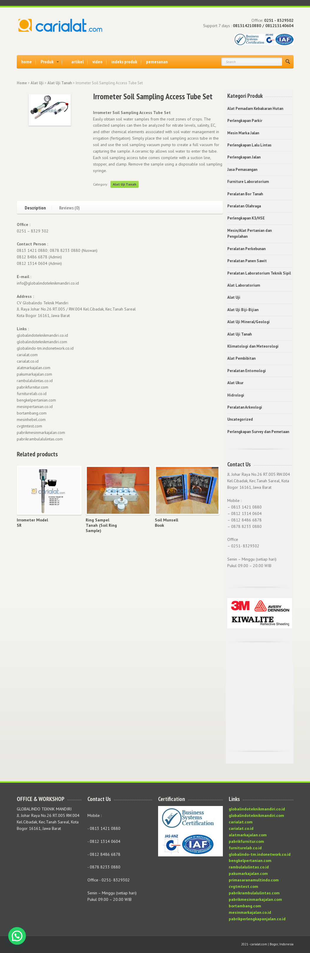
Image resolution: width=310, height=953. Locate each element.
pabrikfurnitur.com (246, 841)
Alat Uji (37, 82)
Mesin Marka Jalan (243, 133)
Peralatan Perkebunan (246, 248)
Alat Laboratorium (243, 285)
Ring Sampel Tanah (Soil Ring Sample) (101, 525)
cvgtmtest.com (243, 886)
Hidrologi (235, 395)
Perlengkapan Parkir (244, 120)
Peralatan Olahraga (244, 206)
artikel (77, 62)
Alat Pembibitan (241, 358)
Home (22, 82)
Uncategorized (240, 419)
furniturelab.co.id (245, 847)
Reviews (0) (69, 207)
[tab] (38, 207)
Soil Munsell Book (166, 522)
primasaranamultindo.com (254, 880)
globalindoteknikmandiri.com (256, 815)
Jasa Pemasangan (242, 169)
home (26, 62)
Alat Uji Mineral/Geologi (248, 321)
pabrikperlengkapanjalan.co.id (257, 918)
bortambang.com (245, 906)
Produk (47, 62)
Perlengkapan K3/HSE (246, 218)
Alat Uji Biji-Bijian (242, 309)
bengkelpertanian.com (250, 860)
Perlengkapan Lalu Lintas (249, 145)
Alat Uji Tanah (59, 82)
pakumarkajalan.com (248, 873)
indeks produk (124, 62)
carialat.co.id (241, 828)
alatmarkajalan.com (248, 835)
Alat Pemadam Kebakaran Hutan (255, 108)
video (97, 62)
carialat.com (241, 822)
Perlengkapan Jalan (244, 157)
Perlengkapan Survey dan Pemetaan (258, 431)
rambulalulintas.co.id (249, 867)
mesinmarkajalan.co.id (250, 912)
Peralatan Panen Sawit (247, 260)
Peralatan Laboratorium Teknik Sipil (259, 273)
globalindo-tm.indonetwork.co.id (260, 854)
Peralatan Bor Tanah (245, 193)
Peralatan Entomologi (246, 370)
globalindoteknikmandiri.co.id (257, 809)
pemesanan (157, 62)
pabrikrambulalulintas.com (254, 893)
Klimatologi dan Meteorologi (252, 346)
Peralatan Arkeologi (244, 407)
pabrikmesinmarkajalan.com (255, 899)
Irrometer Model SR (32, 522)
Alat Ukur (235, 382)
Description (35, 207)
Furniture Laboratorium (248, 181)
